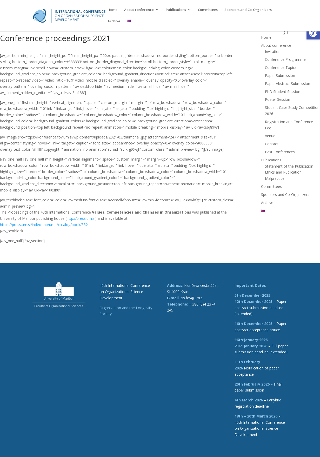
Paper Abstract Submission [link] (287, 83)
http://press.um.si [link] (80, 218)
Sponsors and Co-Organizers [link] (248, 10)
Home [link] (112, 10)
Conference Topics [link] (281, 67)
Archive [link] (114, 21)
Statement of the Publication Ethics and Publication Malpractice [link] (289, 172)
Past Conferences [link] (280, 151)
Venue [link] (270, 135)
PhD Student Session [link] (282, 91)
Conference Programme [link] (285, 59)
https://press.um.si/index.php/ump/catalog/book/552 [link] (44, 224)
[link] (313, 32)
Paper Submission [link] (280, 75)
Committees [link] (208, 10)
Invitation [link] (273, 51)
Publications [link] (176, 10)
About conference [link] (139, 10)
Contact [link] (271, 143)
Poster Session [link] (277, 99)
